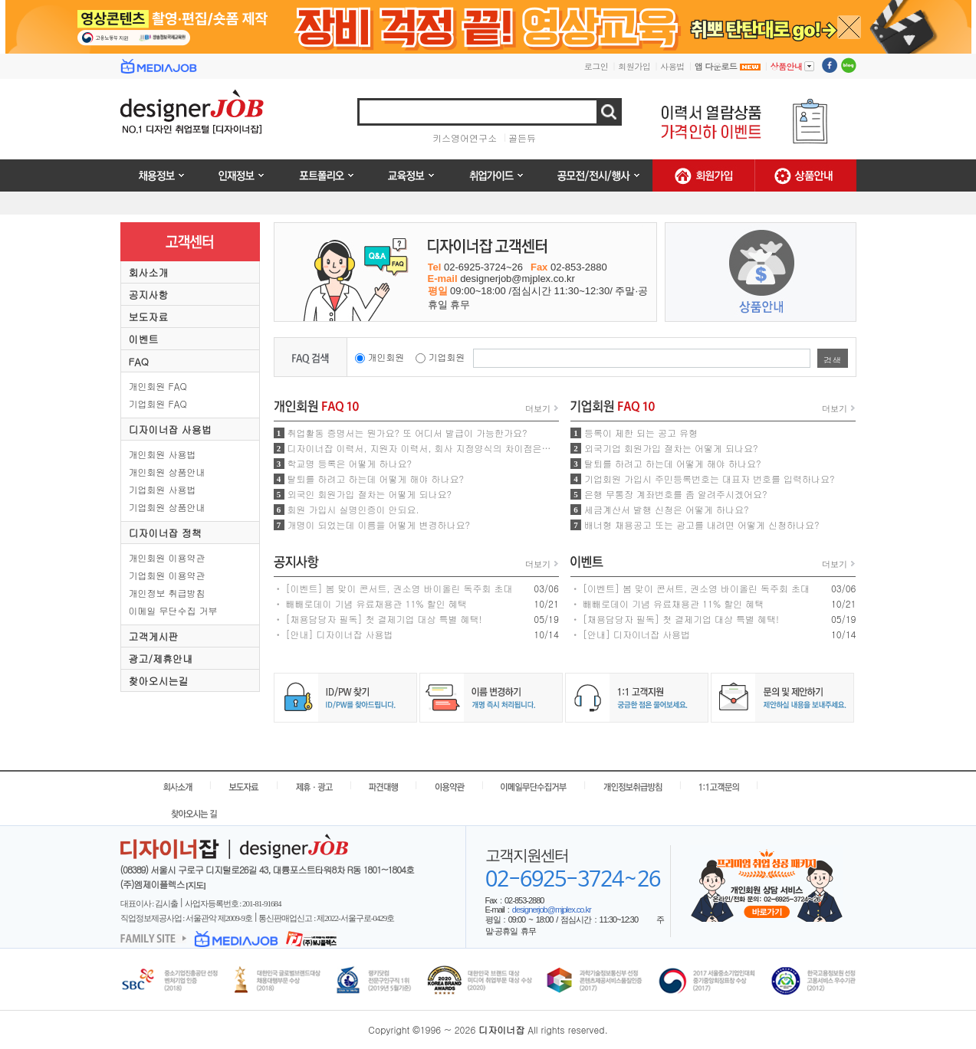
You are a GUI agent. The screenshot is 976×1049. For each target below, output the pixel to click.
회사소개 (149, 272)
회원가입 (634, 66)
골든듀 (522, 137)
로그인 (596, 66)
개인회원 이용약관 (167, 557)
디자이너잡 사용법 (170, 429)
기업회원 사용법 (162, 489)
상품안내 (792, 66)
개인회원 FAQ (158, 385)
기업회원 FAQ (158, 403)
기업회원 (447, 356)
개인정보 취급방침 (167, 592)
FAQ (139, 361)
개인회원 (386, 356)
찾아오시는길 (159, 681)
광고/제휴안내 (160, 658)
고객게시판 (154, 636)
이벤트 (144, 339)
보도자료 (149, 317)
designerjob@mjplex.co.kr (551, 909)
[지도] (195, 885)
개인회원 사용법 (162, 454)
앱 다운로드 (728, 66)
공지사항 (149, 294)
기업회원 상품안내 (167, 506)
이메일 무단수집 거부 (173, 610)
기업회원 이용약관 (167, 575)
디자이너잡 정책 (165, 533)
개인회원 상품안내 (167, 471)
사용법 (672, 66)
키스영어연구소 (464, 137)
